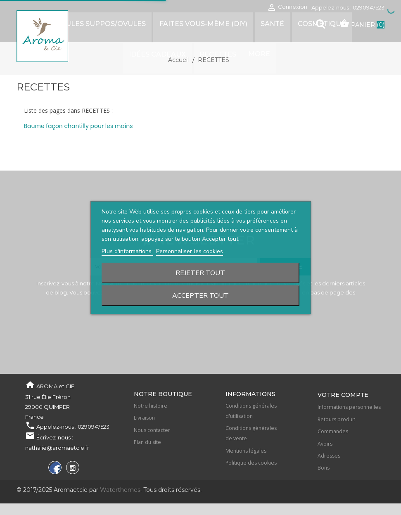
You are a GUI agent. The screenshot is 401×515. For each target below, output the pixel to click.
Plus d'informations (127, 251)
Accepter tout (200, 295)
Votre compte (343, 395)
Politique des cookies (251, 462)
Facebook (54, 469)
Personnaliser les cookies (189, 251)
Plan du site (147, 442)
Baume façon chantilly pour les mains (78, 126)
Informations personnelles (349, 407)
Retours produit (336, 419)
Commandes (333, 431)
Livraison (144, 417)
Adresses (329, 455)
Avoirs (325, 443)
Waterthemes (119, 490)
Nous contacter (152, 430)
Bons (324, 467)
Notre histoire (150, 405)
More (222, 53)
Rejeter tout (200, 273)
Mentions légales (245, 450)
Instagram (72, 469)
